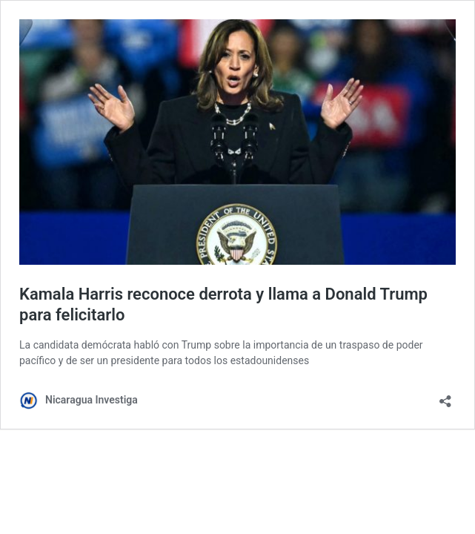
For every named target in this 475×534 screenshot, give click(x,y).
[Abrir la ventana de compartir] (445, 396)
